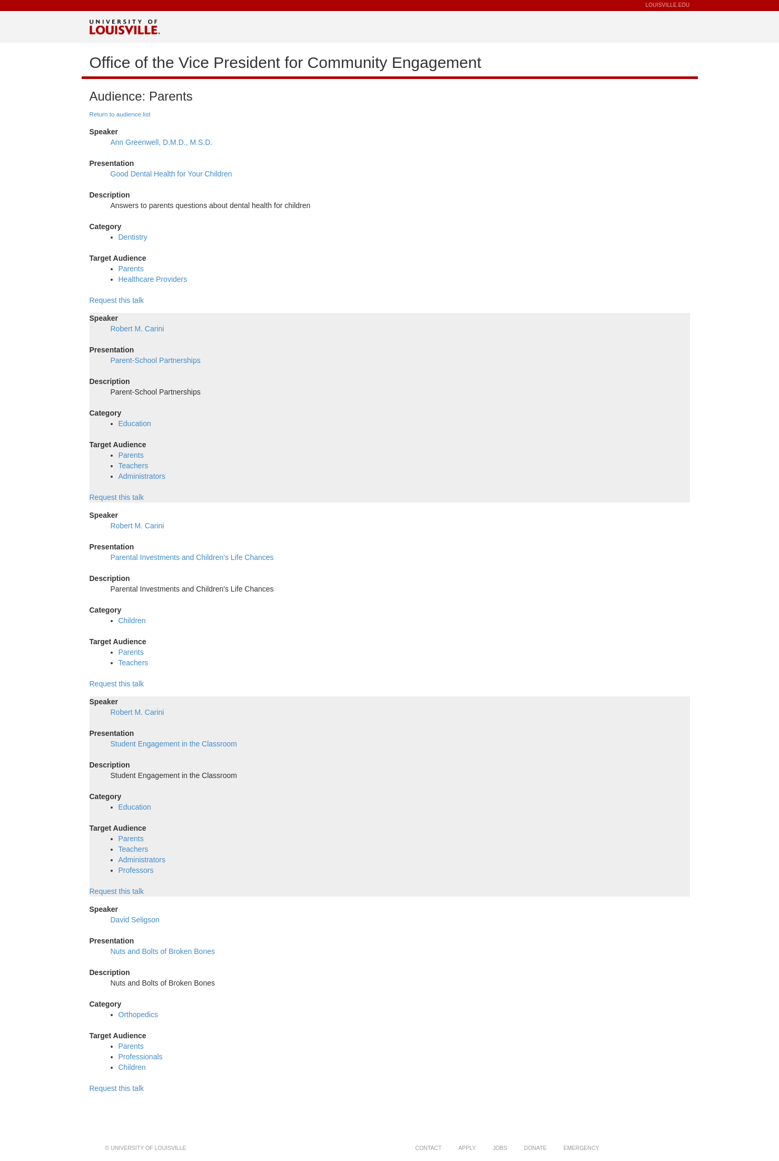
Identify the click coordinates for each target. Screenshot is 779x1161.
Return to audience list (120, 114)
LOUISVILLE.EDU (668, 5)
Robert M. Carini (137, 328)
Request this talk (117, 300)
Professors (136, 870)
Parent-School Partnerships (156, 360)
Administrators (142, 476)
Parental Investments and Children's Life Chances (192, 557)
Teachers (134, 465)
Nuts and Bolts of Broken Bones (163, 951)
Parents (131, 268)
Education (135, 423)
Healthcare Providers (153, 279)
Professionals (141, 1056)
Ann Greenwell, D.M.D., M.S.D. (162, 142)
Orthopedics (138, 1014)
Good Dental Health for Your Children (171, 174)
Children (132, 620)
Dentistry (133, 237)
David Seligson (135, 920)
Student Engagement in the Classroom (174, 744)
